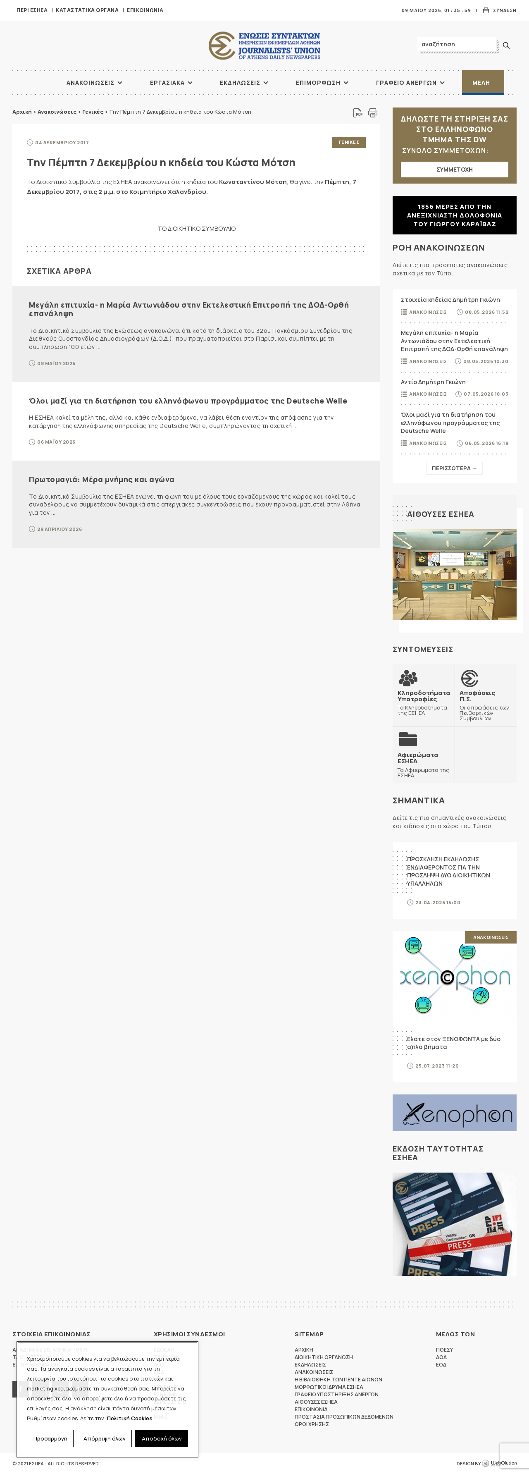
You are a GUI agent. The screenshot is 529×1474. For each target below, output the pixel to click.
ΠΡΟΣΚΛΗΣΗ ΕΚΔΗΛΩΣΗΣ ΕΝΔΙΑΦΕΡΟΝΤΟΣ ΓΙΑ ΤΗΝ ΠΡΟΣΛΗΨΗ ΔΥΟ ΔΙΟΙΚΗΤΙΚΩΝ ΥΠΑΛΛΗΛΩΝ (448, 871)
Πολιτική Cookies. (130, 1418)
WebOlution (499, 1464)
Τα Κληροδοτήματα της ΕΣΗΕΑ (424, 702)
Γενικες (349, 142)
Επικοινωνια (145, 10)
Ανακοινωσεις (90, 82)
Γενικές (92, 111)
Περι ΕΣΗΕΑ (32, 10)
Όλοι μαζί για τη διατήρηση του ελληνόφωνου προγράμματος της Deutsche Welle (188, 401)
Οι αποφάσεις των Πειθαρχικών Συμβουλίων (486, 705)
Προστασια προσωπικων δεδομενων (344, 1416)
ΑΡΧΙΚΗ (35, 82)
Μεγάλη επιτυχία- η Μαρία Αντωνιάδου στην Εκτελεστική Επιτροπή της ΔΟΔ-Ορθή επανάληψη (189, 309)
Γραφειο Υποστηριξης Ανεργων (337, 1394)
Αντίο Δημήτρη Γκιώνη (433, 382)
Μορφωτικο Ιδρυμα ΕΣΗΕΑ (329, 1386)
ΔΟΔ (441, 1357)
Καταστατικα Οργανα (87, 10)
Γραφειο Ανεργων (406, 82)
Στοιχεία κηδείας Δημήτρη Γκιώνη (450, 299)
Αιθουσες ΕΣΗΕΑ (440, 514)
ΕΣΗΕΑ (264, 45)
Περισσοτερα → (454, 468)
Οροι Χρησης (312, 1424)
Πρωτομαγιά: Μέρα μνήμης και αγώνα (102, 479)
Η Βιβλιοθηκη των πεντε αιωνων (338, 1379)
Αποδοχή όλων (162, 1438)
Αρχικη (304, 1349)
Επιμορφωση (318, 82)
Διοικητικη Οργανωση (324, 1357)
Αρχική (22, 111)
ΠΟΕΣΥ (444, 1349)
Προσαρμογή (50, 1438)
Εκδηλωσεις (240, 82)
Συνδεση (505, 10)
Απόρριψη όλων (104, 1438)
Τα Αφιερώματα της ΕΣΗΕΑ (424, 764)
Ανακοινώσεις (57, 111)
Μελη (481, 82)
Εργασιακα (167, 82)
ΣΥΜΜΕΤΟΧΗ (454, 169)
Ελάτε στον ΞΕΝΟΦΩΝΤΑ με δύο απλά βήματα (453, 1043)
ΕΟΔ (441, 1364)
